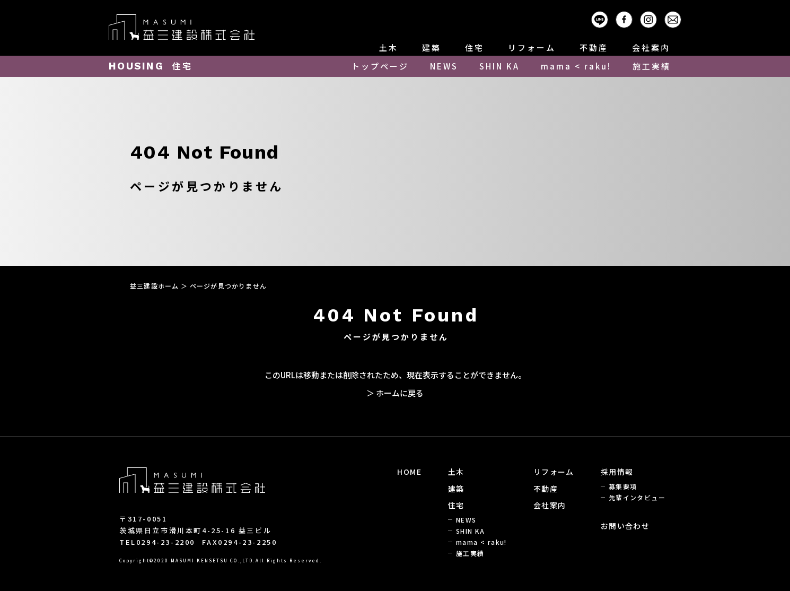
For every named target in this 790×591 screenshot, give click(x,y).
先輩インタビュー (637, 497)
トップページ (380, 66)
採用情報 (617, 471)
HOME (409, 471)
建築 (431, 47)
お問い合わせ (625, 525)
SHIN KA (499, 66)
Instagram (656, 17)
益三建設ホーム (154, 285)
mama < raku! (576, 66)
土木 (388, 47)
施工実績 (652, 66)
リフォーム (532, 47)
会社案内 (651, 47)
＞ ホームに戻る (395, 392)
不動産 (594, 47)
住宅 (474, 47)
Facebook (632, 17)
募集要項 (623, 486)
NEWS (444, 66)
